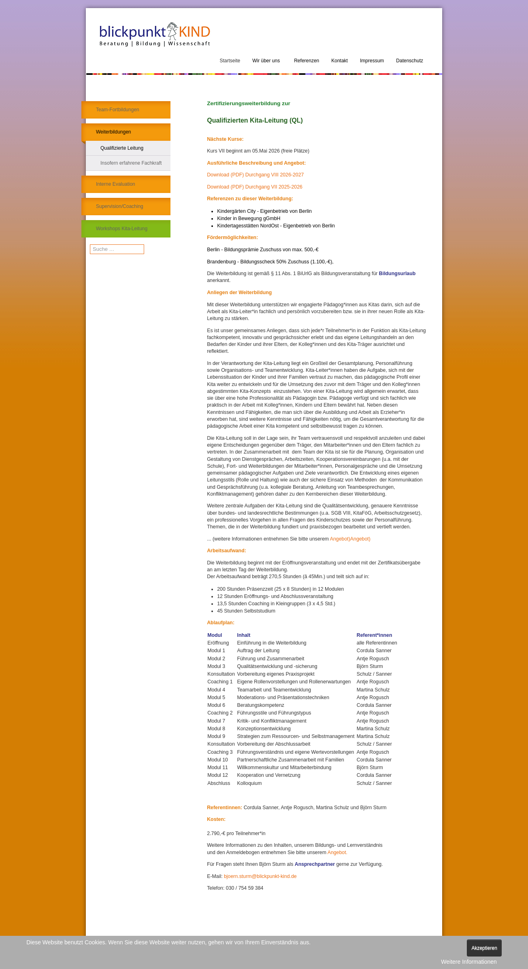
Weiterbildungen (113, 132)
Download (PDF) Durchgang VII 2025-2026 (254, 187)
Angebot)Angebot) (350, 539)
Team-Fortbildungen (117, 109)
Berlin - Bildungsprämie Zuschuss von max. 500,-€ (262, 249)
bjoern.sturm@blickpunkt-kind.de (260, 876)
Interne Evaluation (115, 184)
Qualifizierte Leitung (121, 148)
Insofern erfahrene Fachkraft (131, 163)
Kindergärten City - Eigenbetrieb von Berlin (264, 211)
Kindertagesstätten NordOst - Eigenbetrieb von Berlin (276, 226)
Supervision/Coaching (119, 206)
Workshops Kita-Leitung (121, 228)
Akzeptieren (484, 948)
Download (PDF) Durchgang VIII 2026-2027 (255, 175)
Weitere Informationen (468, 961)
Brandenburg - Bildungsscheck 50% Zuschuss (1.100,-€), (270, 262)
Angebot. (337, 852)
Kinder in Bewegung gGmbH (248, 218)
